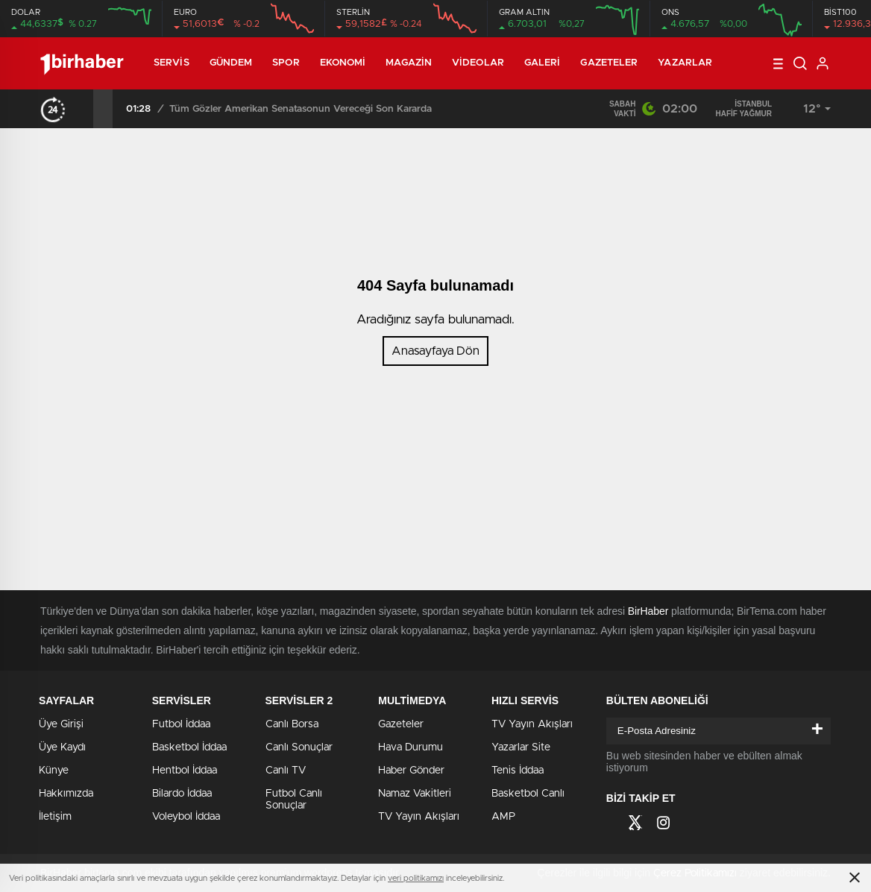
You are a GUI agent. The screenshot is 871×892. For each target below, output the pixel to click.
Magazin (409, 63)
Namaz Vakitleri (414, 793)
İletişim (55, 817)
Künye (54, 770)
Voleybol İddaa (186, 817)
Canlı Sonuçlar (299, 747)
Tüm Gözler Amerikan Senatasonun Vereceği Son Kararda (300, 109)
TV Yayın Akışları (418, 817)
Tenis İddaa (517, 770)
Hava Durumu (410, 747)
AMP (503, 817)
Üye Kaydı (62, 747)
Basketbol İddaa (189, 747)
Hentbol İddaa (184, 770)
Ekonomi (343, 63)
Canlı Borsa (291, 724)
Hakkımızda (66, 793)
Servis (171, 63)
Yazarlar (685, 63)
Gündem (231, 63)
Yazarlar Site (520, 747)
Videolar (478, 63)
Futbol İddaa (181, 724)
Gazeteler (609, 63)
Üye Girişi (61, 724)
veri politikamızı (416, 878)
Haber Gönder (411, 770)
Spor (285, 63)
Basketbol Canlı (528, 793)
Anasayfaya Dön (435, 351)
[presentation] (83, 108)
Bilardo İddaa (182, 793)
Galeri (542, 63)
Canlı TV (285, 770)
